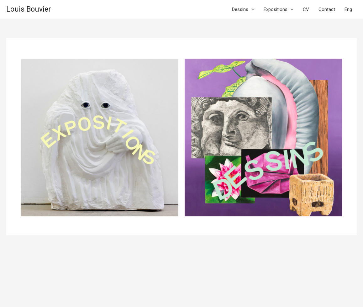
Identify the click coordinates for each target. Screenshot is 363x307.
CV (306, 9)
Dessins (240, 9)
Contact (326, 9)
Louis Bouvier (28, 9)
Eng (348, 9)
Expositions (275, 9)
